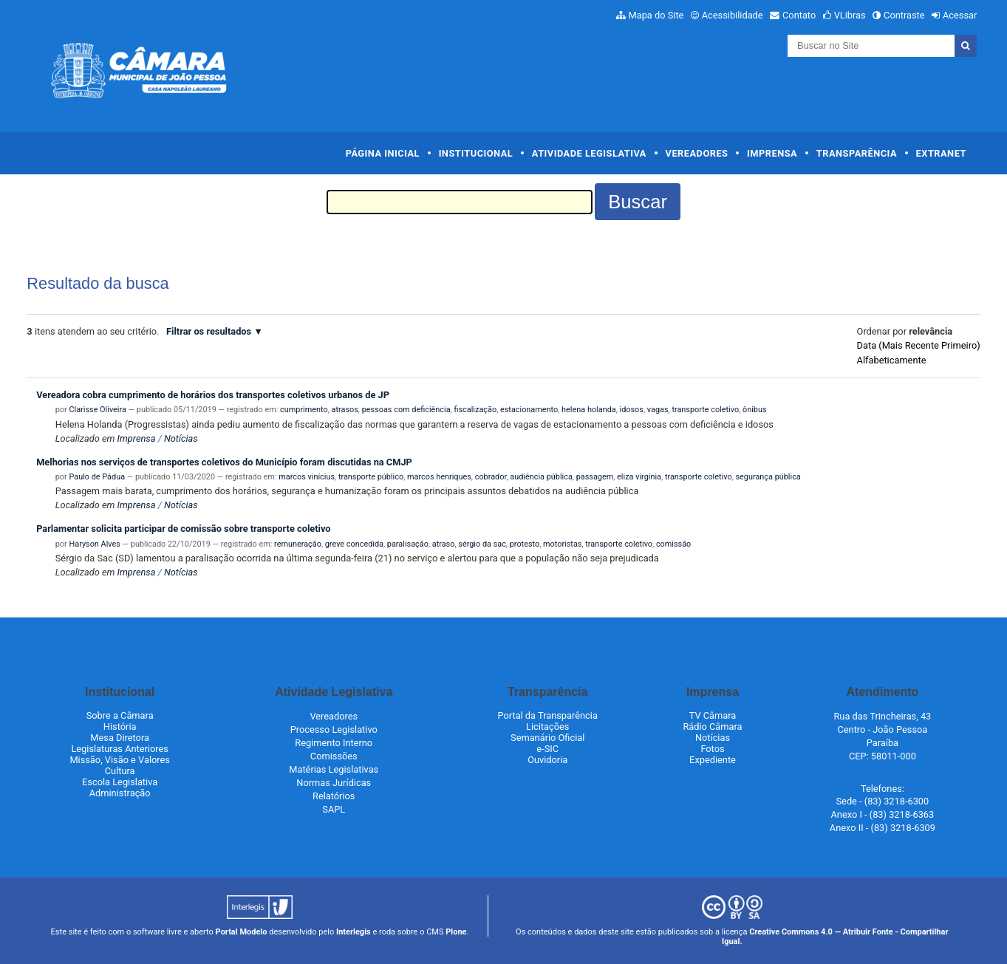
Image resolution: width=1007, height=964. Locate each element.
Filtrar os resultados (208, 331)
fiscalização (475, 409)
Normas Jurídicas (333, 782)
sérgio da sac (482, 544)
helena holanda (588, 409)
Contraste (904, 15)
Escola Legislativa (119, 781)
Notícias (181, 438)
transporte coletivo (705, 409)
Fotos (712, 748)
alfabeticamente (891, 360)
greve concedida (354, 544)
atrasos (345, 409)
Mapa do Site (656, 15)
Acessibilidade (732, 15)
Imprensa (772, 153)
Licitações (547, 726)
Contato (799, 15)
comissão (673, 544)
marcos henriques (439, 477)
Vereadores (697, 153)
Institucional (476, 153)
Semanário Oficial (547, 737)
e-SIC (547, 748)
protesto (524, 544)
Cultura (120, 770)
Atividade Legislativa (589, 153)
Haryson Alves (94, 544)
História (120, 726)
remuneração (297, 544)
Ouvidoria (547, 759)
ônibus (755, 409)
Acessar (960, 15)
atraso (443, 544)
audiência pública (541, 477)
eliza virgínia (639, 477)
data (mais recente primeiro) (918, 345)
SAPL (333, 809)
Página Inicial (383, 153)
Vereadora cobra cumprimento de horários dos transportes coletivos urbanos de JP (212, 394)
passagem (595, 477)
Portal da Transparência (548, 715)
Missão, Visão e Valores (119, 759)
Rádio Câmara (712, 726)
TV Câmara (713, 715)
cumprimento (304, 409)
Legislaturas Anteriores (119, 748)
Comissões (334, 756)
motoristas (562, 544)
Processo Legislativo (334, 729)
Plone (456, 932)
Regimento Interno (333, 742)
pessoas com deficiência (406, 409)
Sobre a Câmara (120, 715)
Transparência (856, 153)
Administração (120, 793)
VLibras (850, 15)
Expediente (712, 759)
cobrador (491, 477)
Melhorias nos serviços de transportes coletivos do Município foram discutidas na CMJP (224, 462)
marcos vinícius (307, 477)
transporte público (370, 477)
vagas (658, 409)
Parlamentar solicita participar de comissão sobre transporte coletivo (183, 528)
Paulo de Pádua (97, 477)
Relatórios (334, 795)
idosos (632, 409)
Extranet (941, 153)
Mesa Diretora (119, 737)
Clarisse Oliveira (97, 409)
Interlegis (353, 932)
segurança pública (767, 477)
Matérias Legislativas (333, 769)
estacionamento (529, 409)
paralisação (408, 544)
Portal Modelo (241, 932)
